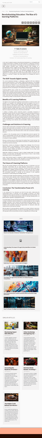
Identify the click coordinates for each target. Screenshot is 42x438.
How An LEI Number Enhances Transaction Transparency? (18, 232)
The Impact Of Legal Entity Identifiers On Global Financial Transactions (18, 278)
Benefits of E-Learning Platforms (20, 52)
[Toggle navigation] (3, 6)
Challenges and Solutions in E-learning (20, 54)
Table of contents (21, 49)
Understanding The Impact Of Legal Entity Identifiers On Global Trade (20, 247)
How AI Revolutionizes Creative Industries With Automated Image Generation (20, 293)
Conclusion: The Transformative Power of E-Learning (21, 58)
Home (3, 11)
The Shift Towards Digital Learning (20, 51)
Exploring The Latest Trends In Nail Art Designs (15, 263)
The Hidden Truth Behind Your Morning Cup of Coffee (11, 405)
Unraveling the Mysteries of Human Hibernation (11, 369)
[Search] (34, 2)
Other (7, 11)
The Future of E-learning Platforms (20, 56)
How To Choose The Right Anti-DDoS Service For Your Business (19, 309)
